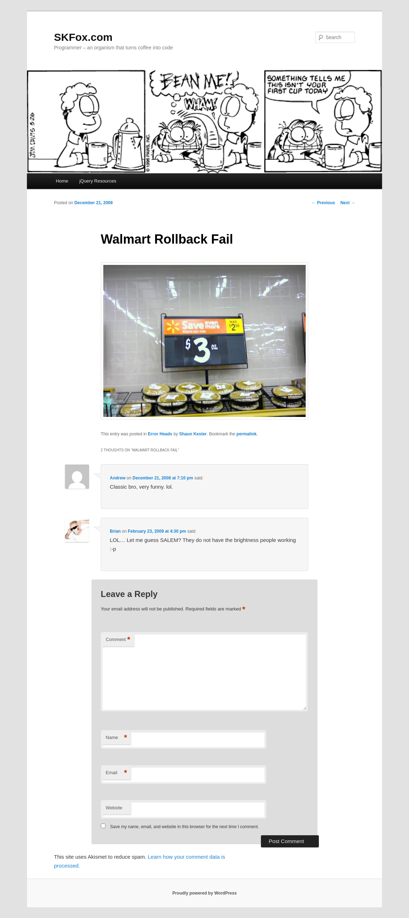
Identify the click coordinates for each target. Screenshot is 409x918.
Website (114, 807)
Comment (118, 640)
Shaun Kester (193, 433)
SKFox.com (83, 37)
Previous (323, 202)
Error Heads (160, 433)
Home (62, 181)
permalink (246, 433)
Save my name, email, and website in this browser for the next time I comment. (184, 826)
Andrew (117, 478)
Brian (115, 531)
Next (347, 202)
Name (116, 738)
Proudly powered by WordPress (204, 893)
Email (116, 773)
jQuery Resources (97, 181)
